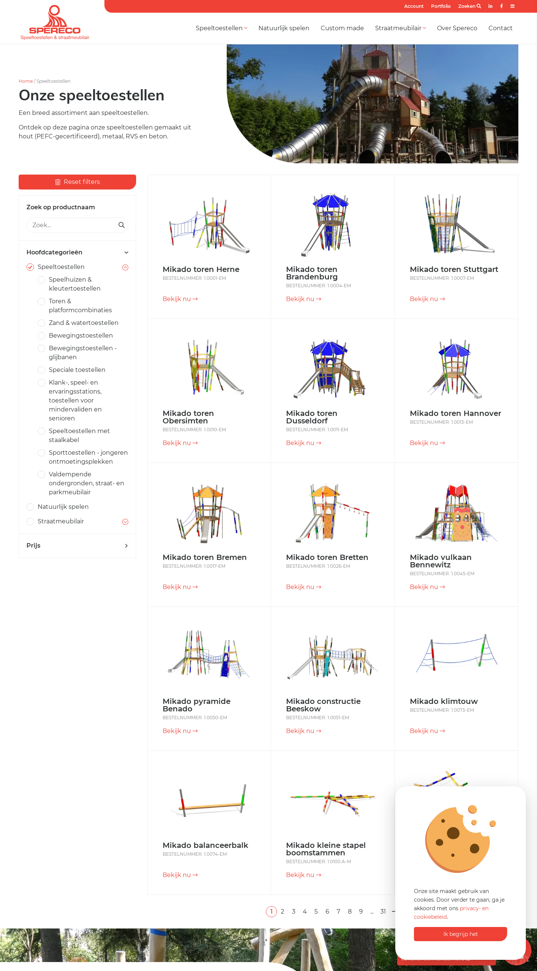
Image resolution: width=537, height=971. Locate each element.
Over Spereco (457, 28)
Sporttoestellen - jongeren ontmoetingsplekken (88, 457)
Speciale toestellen (77, 369)
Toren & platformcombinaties (80, 306)
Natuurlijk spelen (284, 28)
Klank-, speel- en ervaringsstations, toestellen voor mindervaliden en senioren (75, 400)
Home (26, 81)
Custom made (342, 28)
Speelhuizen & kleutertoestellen (75, 284)
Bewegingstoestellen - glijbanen (83, 353)
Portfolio (441, 6)
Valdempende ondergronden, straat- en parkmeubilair (86, 483)
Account (414, 6)
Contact (501, 28)
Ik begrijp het (460, 934)
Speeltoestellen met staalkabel (79, 435)
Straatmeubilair (400, 28)
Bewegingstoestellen (81, 335)
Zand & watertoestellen (84, 322)
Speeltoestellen (221, 28)
